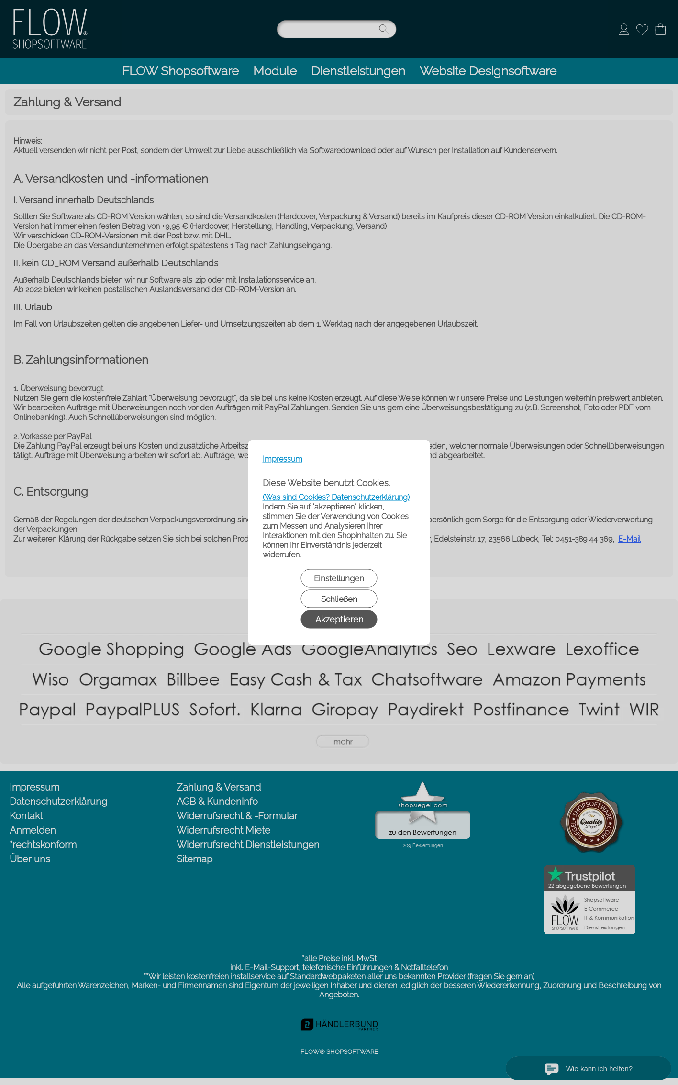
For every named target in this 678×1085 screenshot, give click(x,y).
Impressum (282, 458)
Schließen (339, 599)
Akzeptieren (339, 619)
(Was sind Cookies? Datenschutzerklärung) (336, 497)
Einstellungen (339, 578)
